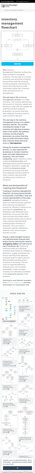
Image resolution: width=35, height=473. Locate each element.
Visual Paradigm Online (15, 283)
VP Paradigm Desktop (22, 1)
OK (17, 468)
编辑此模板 (17, 64)
